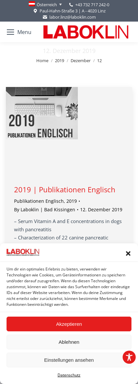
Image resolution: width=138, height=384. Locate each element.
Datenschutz (69, 375)
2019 (71, 201)
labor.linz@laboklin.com (68, 17)
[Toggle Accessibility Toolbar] (129, 357)
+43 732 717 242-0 (92, 5)
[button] (128, 253)
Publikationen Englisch (39, 201)
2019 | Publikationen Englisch (64, 189)
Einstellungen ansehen (69, 360)
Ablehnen (69, 342)
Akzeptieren (69, 324)
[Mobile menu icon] (19, 32)
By (44, 209)
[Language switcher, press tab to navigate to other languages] (45, 5)
